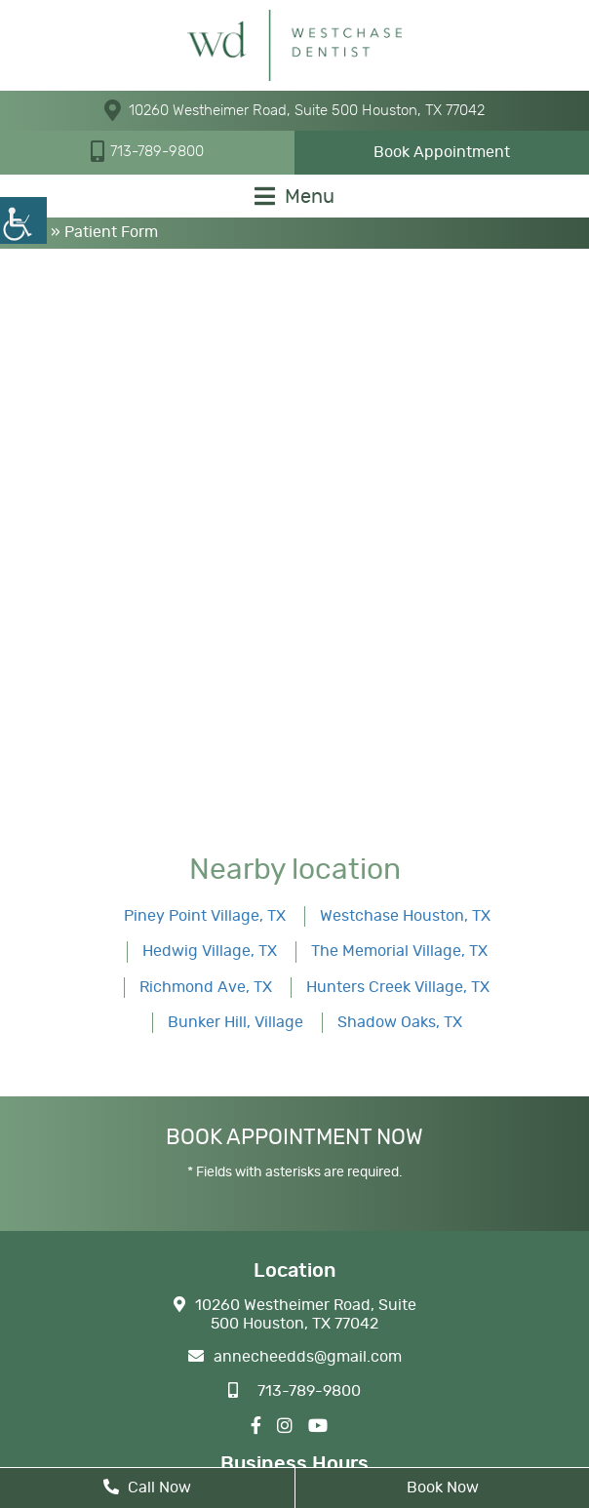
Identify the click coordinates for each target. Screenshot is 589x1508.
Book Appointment (441, 152)
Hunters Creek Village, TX (398, 987)
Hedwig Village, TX (209, 951)
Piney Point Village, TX (205, 916)
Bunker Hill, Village (235, 1022)
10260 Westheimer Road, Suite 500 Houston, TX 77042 (294, 110)
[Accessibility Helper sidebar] (23, 220)
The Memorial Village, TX (399, 951)
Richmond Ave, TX (205, 987)
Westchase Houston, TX (405, 916)
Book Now (443, 1487)
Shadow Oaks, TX (399, 1022)
